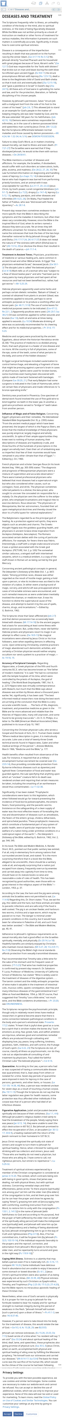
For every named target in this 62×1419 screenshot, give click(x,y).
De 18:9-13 (33, 635)
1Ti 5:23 (16, 965)
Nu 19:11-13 (9, 1092)
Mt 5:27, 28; (41, 946)
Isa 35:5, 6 (41, 1345)
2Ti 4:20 (54, 1284)
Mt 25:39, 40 (33, 1278)
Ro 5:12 (44, 56)
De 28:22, (37, 169)
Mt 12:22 (51, 126)
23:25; (48, 1332)
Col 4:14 (7, 270)
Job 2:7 (51, 615)
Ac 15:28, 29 (27, 1327)
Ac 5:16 (23, 136)
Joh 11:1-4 (31, 249)
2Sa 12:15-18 (49, 82)
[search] (58, 3)
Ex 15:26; (40, 1332)
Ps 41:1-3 (49, 1312)
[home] (4, 3)
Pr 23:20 (54, 1000)
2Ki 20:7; (51, 311)
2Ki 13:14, (12, 246)
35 (50, 169)
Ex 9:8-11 (40, 72)
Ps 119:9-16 (25, 1253)
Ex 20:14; (43, 940)
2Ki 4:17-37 (33, 239)
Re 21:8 (6, 950)
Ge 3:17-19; (34, 56)
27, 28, (45, 169)
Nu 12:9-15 (45, 76)
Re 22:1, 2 (7, 311)
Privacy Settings (11, 1406)
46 (18, 1085)
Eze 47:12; (52, 308)
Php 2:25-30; (34, 1284)
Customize (31, 1414)
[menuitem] (4, 3)
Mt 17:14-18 (29, 622)
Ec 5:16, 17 (52, 1261)
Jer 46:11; (20, 305)
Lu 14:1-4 (41, 192)
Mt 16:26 (16, 1265)
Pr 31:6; (47, 327)
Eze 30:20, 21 (19, 380)
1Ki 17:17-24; (20, 239)
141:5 (13, 1211)
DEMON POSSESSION (43, 136)
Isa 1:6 (14, 318)
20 (18, 246)
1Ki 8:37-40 (12, 1315)
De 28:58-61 (20, 154)
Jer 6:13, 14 (19, 1123)
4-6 (56, 1113)
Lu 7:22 (23, 192)
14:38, (13, 1085)
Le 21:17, (35, 185)
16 (9, 120)
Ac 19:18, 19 (8, 657)
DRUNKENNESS (14, 1003)
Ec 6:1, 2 (42, 1271)
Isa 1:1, (50, 1113)
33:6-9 (8, 1132)
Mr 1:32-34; (13, 136)
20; (41, 185)
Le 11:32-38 (37, 786)
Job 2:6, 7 (27, 107)
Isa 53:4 (33, 1358)
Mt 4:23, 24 (19, 198)
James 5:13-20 (9, 1175)
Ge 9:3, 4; (16, 1327)
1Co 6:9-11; (53, 946)
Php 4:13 (33, 1233)
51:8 (27, 305)
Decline (18, 1414)
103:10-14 (12, 1240)
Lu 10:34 (27, 321)
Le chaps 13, (26, 176)
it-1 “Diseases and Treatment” (19, 9)
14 (34, 176)
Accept (7, 1414)
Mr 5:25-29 (21, 283)
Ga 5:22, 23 (24, 1048)
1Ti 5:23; (45, 1284)
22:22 (46, 185)
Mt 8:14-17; (23, 1358)
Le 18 (51, 940)
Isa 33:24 (16, 1339)
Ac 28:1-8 (20, 205)
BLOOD (42, 1327)
